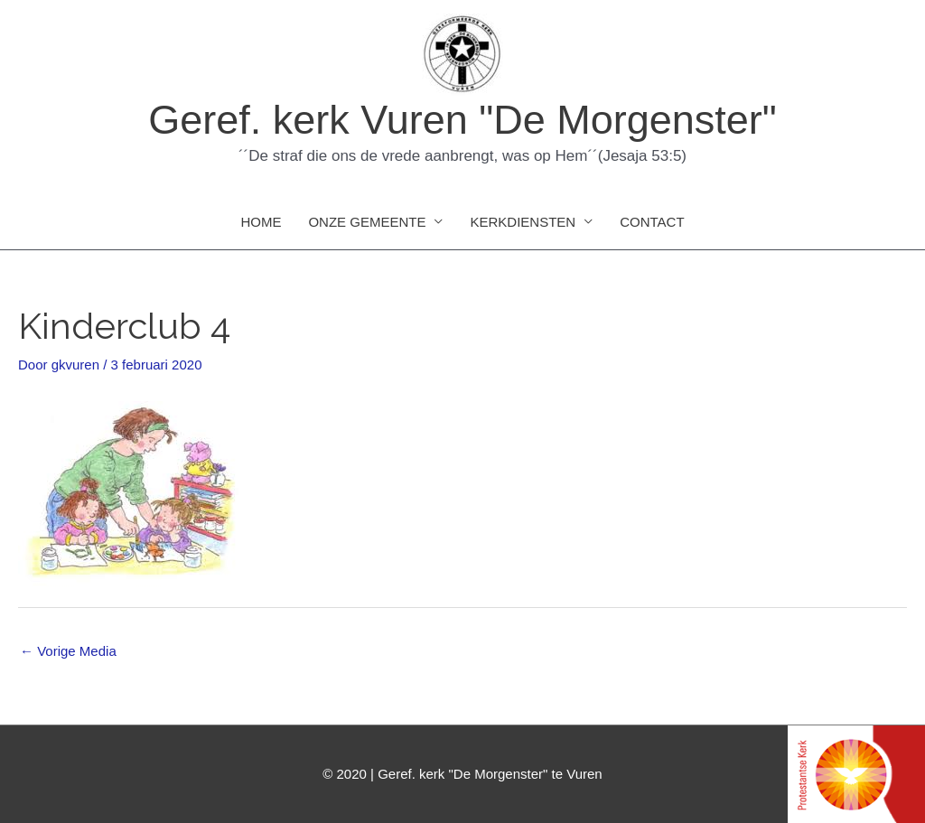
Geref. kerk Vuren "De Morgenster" (462, 120)
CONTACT (652, 221)
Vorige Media (68, 651)
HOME (260, 221)
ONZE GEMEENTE (366, 221)
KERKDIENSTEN (522, 221)
